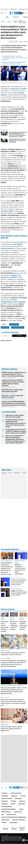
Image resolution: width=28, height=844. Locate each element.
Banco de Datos (6, 798)
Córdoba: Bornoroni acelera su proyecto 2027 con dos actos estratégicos (17, 140)
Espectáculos (6, 812)
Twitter (2, 787)
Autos (21, 809)
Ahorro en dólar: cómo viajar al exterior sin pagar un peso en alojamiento (11, 728)
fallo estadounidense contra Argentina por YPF (13, 302)
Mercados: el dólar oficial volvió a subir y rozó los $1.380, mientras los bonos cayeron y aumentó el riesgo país (13, 702)
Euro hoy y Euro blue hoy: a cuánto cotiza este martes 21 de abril (13, 653)
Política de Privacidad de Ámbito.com (13, 817)
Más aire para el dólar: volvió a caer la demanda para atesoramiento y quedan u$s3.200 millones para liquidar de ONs (14, 690)
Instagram (9, 787)
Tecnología (18, 812)
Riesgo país (21, 9)
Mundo (13, 804)
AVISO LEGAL (5, 820)
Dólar (7, 17)
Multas (3, 822)
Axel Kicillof (17, 244)
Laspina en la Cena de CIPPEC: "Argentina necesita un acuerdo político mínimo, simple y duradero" (13, 382)
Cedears (24, 472)
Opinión (13, 801)
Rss (2, 814)
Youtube (17, 787)
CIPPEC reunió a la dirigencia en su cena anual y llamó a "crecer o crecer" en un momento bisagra (14, 374)
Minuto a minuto (6, 697)
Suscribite (19, 335)
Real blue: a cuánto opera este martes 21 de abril (23, 625)
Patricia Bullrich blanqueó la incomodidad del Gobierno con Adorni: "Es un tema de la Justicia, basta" (7, 568)
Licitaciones (13, 822)
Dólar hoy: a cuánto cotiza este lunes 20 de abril (15, 416)
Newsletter (23, 787)
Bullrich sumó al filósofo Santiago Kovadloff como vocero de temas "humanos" (14, 63)
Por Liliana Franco (14, 586)
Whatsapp (21, 787)
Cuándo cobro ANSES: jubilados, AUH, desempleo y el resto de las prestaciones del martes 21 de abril (14, 403)
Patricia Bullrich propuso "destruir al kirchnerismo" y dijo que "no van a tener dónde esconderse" (14, 57)
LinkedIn (13, 787)
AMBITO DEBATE (22, 829)
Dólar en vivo (13, 9)
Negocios (4, 801)
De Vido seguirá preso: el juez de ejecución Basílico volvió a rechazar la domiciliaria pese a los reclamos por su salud (18, 134)
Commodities (17, 472)
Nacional (4, 804)
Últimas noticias (15, 793)
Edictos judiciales (18, 820)
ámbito (3, 21)
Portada (4, 793)
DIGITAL (6, 828)
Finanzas (14, 796)
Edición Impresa (6, 806)
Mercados (18, 798)
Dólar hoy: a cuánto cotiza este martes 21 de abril (12, 396)
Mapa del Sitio (11, 814)
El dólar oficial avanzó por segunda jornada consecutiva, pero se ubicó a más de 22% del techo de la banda (16, 423)
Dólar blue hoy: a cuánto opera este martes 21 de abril (12, 390)
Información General (8, 809)
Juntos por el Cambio (19, 89)
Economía (16, 17)
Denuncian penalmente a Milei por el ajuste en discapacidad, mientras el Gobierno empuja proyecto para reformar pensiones (15, 439)
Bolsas (10, 472)
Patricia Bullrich (16, 21)
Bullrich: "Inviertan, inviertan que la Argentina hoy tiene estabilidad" (20, 569)
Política (9, 21)
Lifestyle (22, 801)
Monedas (3, 472)
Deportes (22, 804)
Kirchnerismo (5, 327)
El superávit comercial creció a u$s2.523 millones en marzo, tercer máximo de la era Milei (16, 431)
